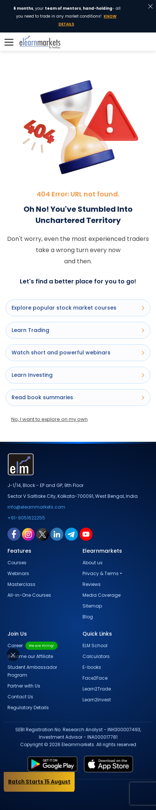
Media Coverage (101, 595)
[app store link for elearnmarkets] (114, 764)
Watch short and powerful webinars (78, 352)
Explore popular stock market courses (78, 307)
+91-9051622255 (26, 518)
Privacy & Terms (100, 573)
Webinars (18, 573)
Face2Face (94, 678)
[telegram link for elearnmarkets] (71, 534)
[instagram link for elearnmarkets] (28, 534)
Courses (16, 562)
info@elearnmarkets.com (36, 507)
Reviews (91, 584)
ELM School (94, 645)
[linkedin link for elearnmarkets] (56, 534)
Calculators (96, 656)
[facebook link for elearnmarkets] (14, 534)
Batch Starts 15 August (39, 781)
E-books (91, 667)
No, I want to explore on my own (49, 419)
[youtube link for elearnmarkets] (86, 534)
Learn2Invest (96, 699)
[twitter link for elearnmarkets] (42, 534)
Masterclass (21, 584)
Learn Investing (78, 375)
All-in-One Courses (29, 595)
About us (92, 562)
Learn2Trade (96, 689)
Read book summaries (78, 397)
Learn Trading (78, 330)
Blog (87, 617)
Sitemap (92, 606)
